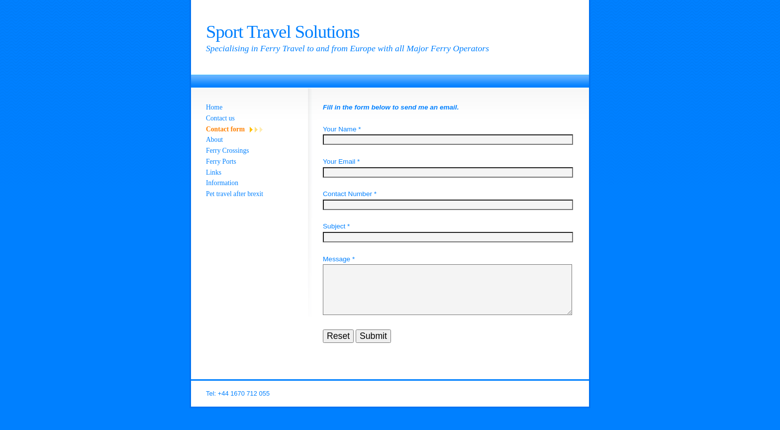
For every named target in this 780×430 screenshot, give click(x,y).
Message (336, 259)
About (214, 139)
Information (222, 183)
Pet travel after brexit (234, 194)
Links (213, 172)
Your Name (340, 129)
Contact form (225, 129)
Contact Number (347, 194)
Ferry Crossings (227, 150)
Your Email (339, 161)
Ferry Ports (221, 161)
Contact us (220, 118)
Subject (334, 226)
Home (214, 107)
